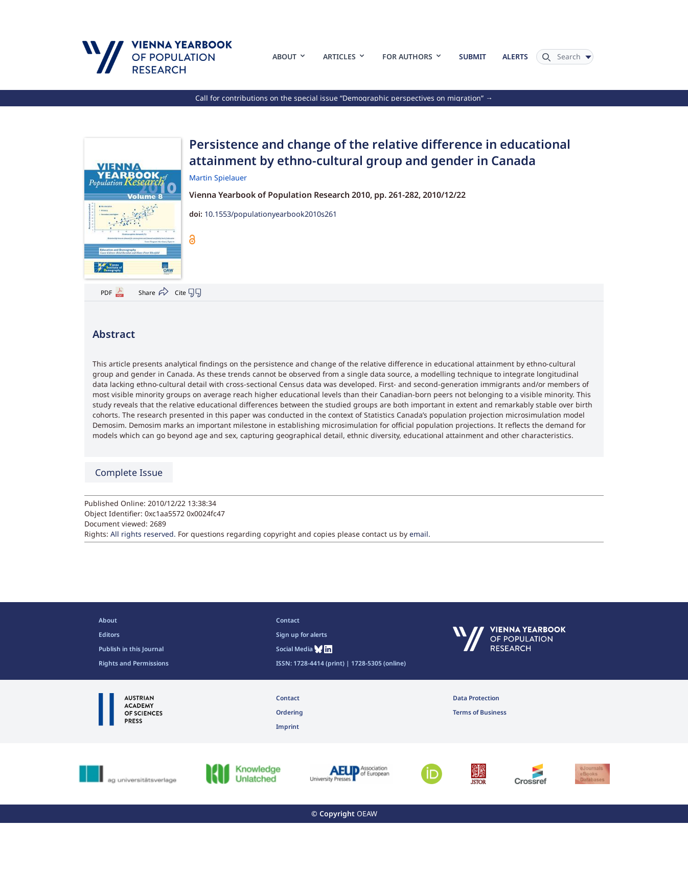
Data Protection (476, 698)
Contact (288, 620)
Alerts (515, 56)
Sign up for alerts (301, 634)
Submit (472, 56)
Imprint (287, 726)
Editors (109, 634)
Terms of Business (480, 712)
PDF (106, 292)
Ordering (289, 712)
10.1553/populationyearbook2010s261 (270, 214)
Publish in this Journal (131, 649)
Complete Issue (129, 472)
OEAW (367, 813)
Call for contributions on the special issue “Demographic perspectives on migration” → (344, 98)
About (108, 620)
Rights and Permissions (134, 663)
